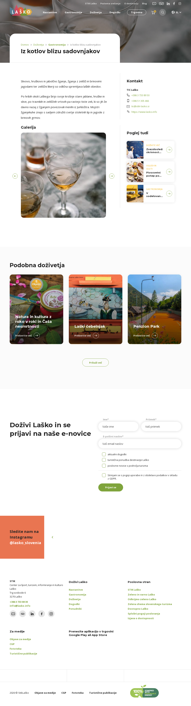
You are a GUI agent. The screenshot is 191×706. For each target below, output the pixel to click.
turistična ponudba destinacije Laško (128, 461)
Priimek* (151, 420)
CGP (12, 646)
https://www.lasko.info (144, 112)
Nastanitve (76, 592)
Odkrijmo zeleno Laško (142, 601)
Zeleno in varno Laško (141, 597)
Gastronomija (56, 44)
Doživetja (38, 44)
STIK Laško (134, 592)
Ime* (106, 420)
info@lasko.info (20, 608)
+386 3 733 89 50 (140, 95)
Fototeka (15, 651)
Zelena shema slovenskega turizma (150, 606)
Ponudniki (75, 611)
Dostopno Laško (138, 611)
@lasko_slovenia (25, 545)
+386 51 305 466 (140, 101)
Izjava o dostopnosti (141, 621)
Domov (25, 44)
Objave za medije (20, 641)
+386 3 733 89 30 (19, 604)
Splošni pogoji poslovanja (144, 616)
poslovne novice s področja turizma (128, 467)
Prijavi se (113, 489)
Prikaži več (95, 363)
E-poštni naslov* (113, 437)
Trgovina (135, 12)
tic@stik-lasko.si (140, 106)
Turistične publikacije (23, 656)
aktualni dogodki (117, 455)
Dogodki (74, 606)
